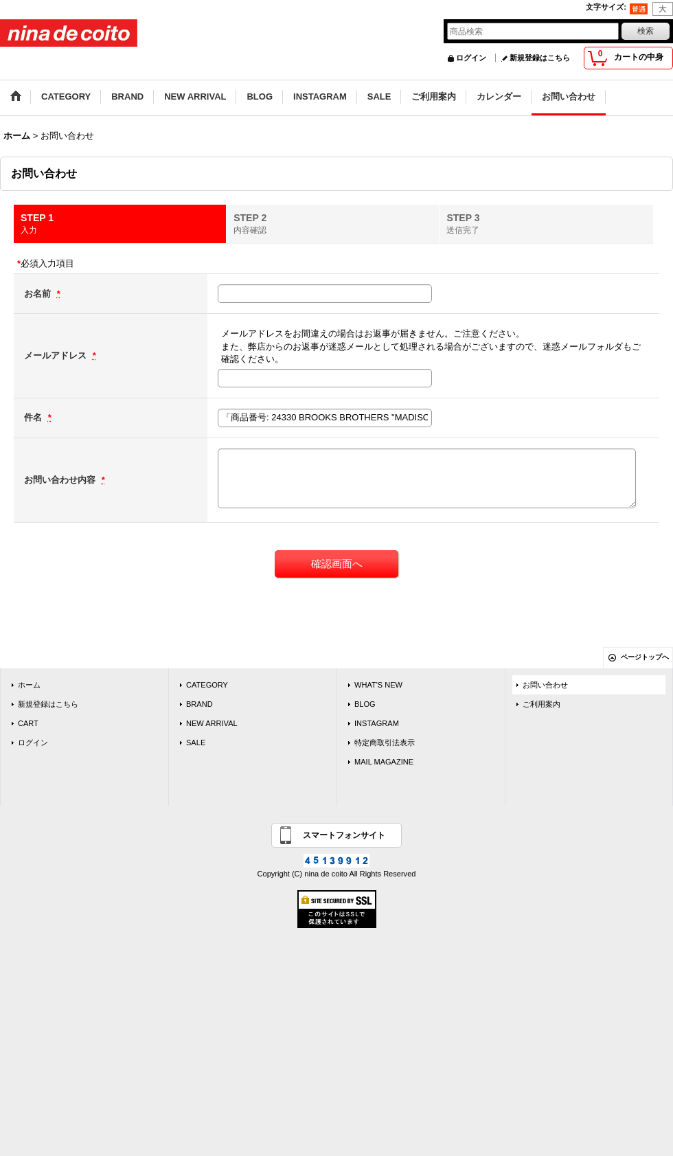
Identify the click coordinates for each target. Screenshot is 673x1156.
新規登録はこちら (540, 58)
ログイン (471, 58)
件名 (34, 417)
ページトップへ (645, 657)
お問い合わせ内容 (61, 480)
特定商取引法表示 (384, 742)
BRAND (199, 704)
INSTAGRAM (376, 723)
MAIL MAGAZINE (383, 762)
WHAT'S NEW (378, 685)
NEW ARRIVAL (212, 723)
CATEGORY (207, 685)
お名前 (39, 293)
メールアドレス (56, 355)
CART (28, 723)
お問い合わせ (545, 685)
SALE (195, 742)
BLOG (365, 704)
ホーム (29, 685)
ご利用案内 (541, 704)
